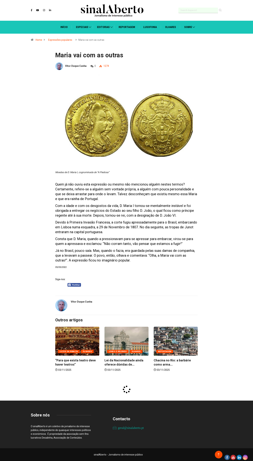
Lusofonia (150, 27)
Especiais (82, 27)
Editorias (103, 27)
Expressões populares (60, 39)
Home (39, 39)
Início (64, 27)
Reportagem (127, 27)
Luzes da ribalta (69, 351)
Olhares (170, 27)
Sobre (188, 27)
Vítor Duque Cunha (76, 66)
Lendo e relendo (118, 351)
